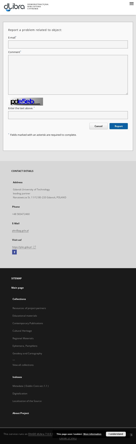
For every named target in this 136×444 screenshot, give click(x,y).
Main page (17, 287)
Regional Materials (23, 338)
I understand (116, 434)
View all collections (23, 365)
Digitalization (20, 393)
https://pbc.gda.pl (24, 247)
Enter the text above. (21, 108)
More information (92, 434)
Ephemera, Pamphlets (25, 346)
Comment (14, 52)
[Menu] (131, 3)
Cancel (99, 126)
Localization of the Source (27, 401)
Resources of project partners (29, 308)
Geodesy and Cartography (27, 353)
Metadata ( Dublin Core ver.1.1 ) (31, 386)
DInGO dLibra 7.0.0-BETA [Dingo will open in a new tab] (43, 434)
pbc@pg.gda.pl (20, 230)
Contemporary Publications (28, 323)
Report (119, 126)
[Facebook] (14, 252)
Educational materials (25, 315)
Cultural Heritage (22, 330)
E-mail (12, 37)
